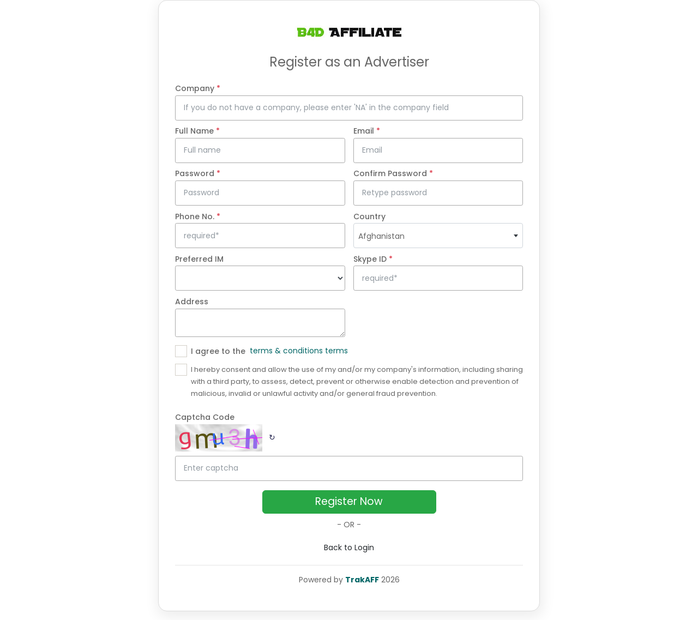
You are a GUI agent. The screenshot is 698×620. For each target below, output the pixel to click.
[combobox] (438, 235)
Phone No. (197, 216)
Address (191, 301)
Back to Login (349, 547)
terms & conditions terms (299, 350)
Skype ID (373, 259)
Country (369, 216)
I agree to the (218, 351)
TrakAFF (362, 579)
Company (197, 88)
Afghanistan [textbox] (381, 236)
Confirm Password (393, 173)
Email (366, 130)
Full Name (197, 130)
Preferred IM (199, 259)
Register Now (349, 501)
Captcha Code (204, 417)
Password (197, 173)
